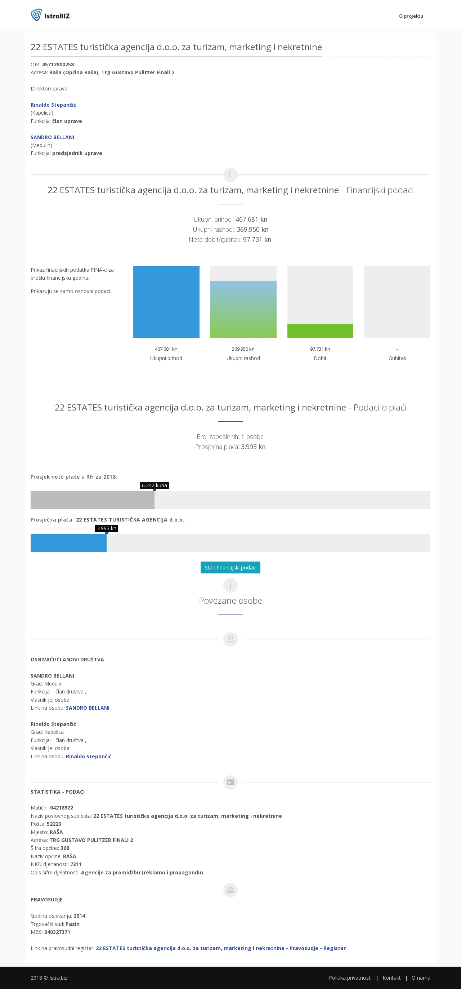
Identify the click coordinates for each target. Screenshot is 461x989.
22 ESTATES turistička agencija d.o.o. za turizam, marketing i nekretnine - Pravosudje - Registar (221, 948)
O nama (421, 977)
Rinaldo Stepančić (53, 104)
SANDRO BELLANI (52, 137)
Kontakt (391, 977)
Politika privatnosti (350, 977)
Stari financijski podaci (230, 567)
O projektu (411, 16)
